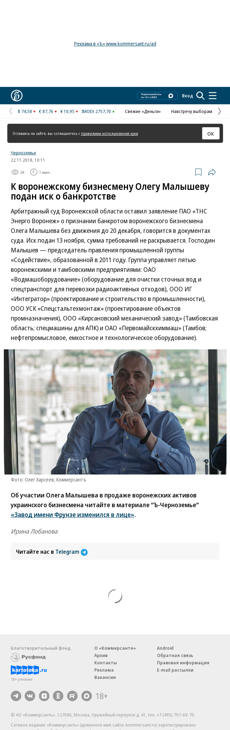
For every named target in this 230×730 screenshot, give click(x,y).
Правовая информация (183, 662)
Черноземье (23, 152)
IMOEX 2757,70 (96, 111)
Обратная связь (175, 655)
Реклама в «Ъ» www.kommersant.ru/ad (115, 43)
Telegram (71, 551)
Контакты (105, 662)
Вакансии (105, 677)
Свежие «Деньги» (143, 111)
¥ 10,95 (67, 111)
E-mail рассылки (175, 670)
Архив (101, 655)
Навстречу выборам (191, 111)
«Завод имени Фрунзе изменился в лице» (72, 514)
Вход (187, 95)
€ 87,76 (46, 111)
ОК (210, 133)
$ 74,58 (25, 111)
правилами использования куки (109, 133)
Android (165, 648)
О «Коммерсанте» (115, 648)
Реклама (104, 670)
